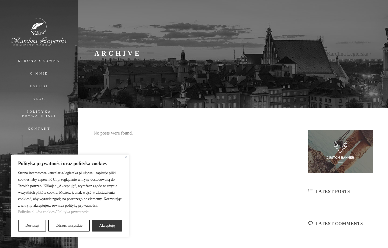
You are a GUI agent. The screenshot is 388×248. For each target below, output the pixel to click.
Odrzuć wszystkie (69, 225)
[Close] (125, 157)
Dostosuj (32, 225)
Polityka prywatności (73, 212)
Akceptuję (107, 225)
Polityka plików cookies (36, 212)
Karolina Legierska (347, 54)
